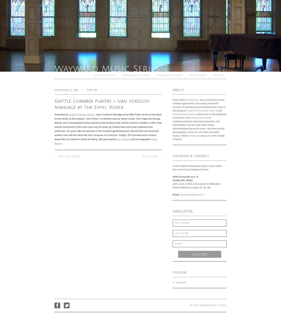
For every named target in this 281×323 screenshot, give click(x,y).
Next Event (152, 156)
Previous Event (67, 156)
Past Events (197, 75)
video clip (195, 135)
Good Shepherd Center (185, 114)
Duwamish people (200, 117)
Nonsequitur (193, 100)
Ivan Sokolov (123, 139)
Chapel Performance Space (201, 110)
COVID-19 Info (105, 75)
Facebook (181, 282)
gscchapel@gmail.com (192, 194)
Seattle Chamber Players (82, 114)
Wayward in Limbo (136, 75)
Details (218, 75)
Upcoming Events (169, 75)
